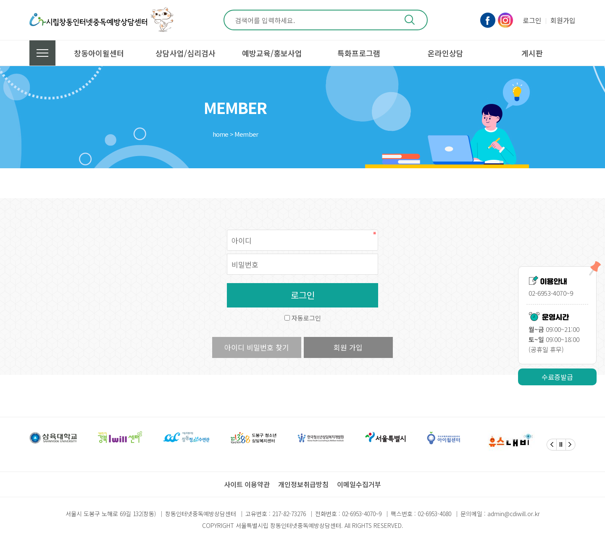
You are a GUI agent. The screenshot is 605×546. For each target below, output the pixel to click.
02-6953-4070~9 (361, 513)
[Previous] (552, 445)
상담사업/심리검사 (185, 53)
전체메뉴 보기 (42, 53)
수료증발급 (557, 377)
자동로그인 (306, 317)
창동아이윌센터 (99, 53)
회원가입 (563, 20)
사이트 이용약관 (247, 484)
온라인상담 (445, 53)
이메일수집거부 (359, 484)
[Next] (571, 445)
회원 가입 (348, 347)
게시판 (532, 53)
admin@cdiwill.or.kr (513, 513)
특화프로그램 (358, 53)
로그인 (532, 20)
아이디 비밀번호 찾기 (256, 347)
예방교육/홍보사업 (272, 53)
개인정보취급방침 (303, 484)
